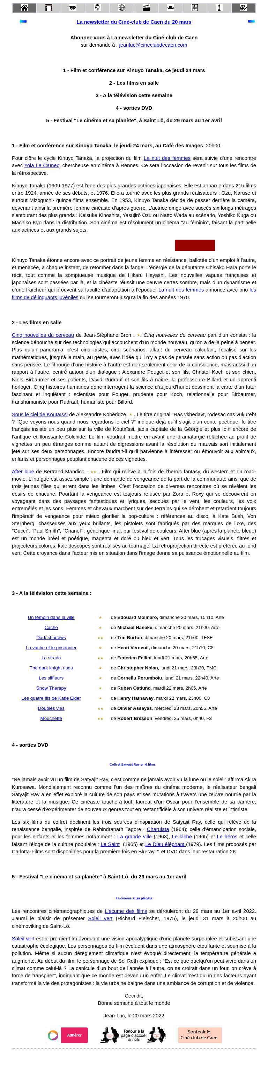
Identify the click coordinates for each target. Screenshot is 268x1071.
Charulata (158, 829)
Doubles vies (51, 708)
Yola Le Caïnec (41, 165)
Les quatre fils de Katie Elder (51, 698)
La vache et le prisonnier (51, 647)
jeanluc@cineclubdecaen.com (153, 45)
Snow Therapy (51, 688)
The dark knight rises (51, 667)
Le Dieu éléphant (165, 844)
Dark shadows (51, 637)
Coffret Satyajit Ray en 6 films (133, 764)
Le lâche (182, 836)
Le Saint (109, 844)
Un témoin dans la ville (51, 617)
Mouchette (51, 718)
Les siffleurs (51, 678)
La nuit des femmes (167, 158)
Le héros (227, 836)
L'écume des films (126, 911)
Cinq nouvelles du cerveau (43, 335)
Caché (51, 627)
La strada (51, 657)
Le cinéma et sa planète (134, 898)
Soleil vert (100, 918)
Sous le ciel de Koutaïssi (40, 414)
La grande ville (134, 836)
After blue (23, 471)
